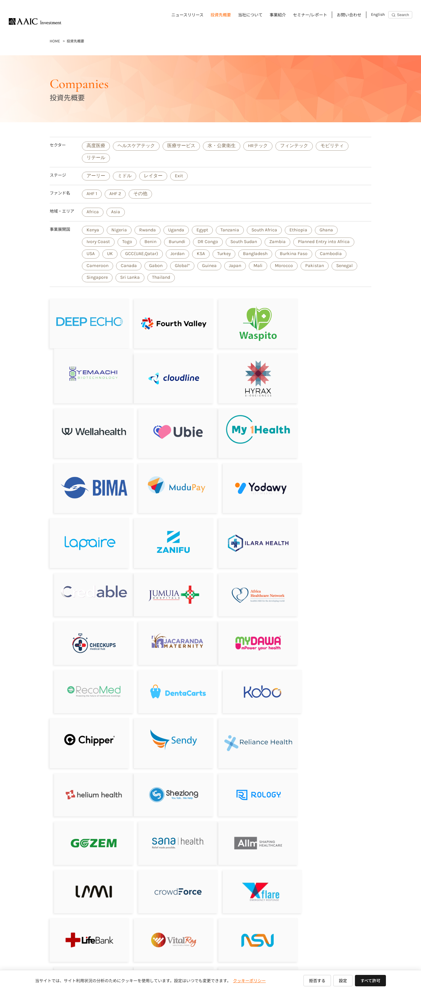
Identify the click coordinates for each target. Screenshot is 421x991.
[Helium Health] (332, 630)
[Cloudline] (88, 377)
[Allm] (88, 731)
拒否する (317, 980)
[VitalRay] (169, 779)
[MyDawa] (88, 583)
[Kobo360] (332, 583)
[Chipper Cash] (88, 630)
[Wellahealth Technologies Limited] (251, 377)
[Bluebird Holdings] (251, 826)
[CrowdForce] (251, 731)
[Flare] (332, 731)
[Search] (400, 14)
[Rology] (169, 684)
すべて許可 (370, 980)
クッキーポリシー (249, 980)
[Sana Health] (332, 684)
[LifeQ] (332, 826)
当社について (250, 15)
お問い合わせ (349, 15)
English (378, 14)
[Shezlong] (88, 684)
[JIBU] (169, 826)
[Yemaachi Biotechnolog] (332, 324)
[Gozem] (251, 684)
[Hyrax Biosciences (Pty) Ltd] (169, 377)
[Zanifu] (169, 484)
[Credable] (332, 478)
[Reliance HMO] (251, 633)
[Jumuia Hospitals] (88, 535)
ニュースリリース (187, 15)
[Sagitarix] (251, 535)
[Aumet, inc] (88, 873)
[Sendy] (169, 630)
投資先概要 (220, 15)
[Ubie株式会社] (332, 376)
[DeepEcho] (88, 324)
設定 (343, 980)
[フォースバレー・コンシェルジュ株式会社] (169, 324)
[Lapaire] (88, 484)
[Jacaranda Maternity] (332, 535)
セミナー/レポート (310, 15)
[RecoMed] (169, 583)
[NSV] (251, 779)
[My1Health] (88, 427)
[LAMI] (169, 731)
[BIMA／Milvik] (169, 431)
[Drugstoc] (332, 779)
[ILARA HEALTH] (251, 484)
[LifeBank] (88, 779)
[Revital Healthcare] (88, 826)
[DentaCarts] (251, 583)
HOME (55, 40)
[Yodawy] (332, 431)
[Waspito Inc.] (251, 324)
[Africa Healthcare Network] (169, 535)
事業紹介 (278, 15)
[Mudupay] (251, 429)
